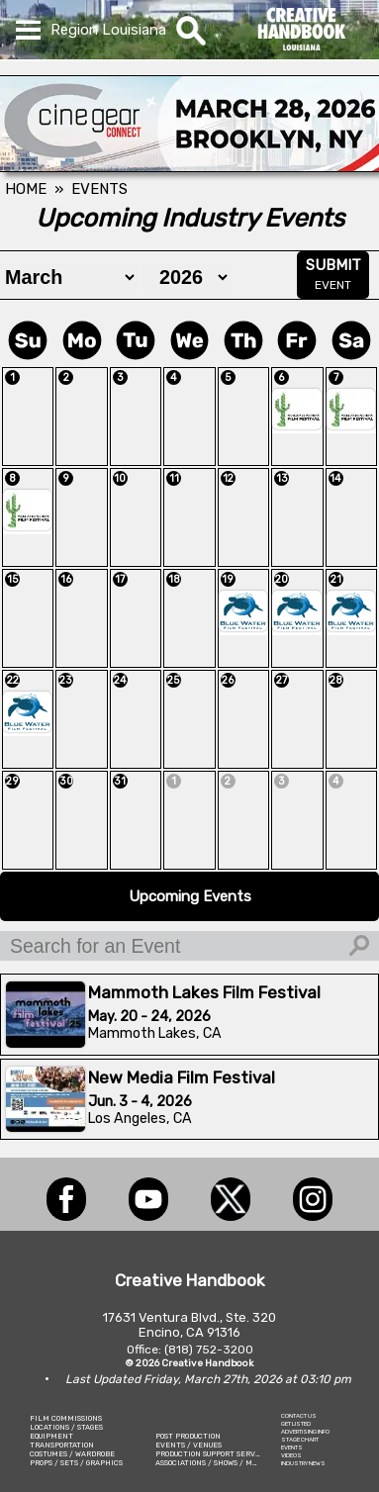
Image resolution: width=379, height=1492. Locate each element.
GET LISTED (296, 1424)
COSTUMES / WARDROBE (72, 1453)
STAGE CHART (300, 1440)
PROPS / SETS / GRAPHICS (76, 1462)
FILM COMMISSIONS (66, 1418)
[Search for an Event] (189, 946)
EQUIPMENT (51, 1436)
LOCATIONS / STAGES (66, 1427)
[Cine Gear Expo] (189, 166)
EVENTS (292, 1447)
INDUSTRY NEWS (303, 1463)
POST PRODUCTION (188, 1436)
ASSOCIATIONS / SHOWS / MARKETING (222, 1462)
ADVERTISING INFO (305, 1432)
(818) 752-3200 (208, 1349)
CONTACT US (299, 1416)
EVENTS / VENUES (188, 1445)
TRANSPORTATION (62, 1445)
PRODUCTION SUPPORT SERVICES (213, 1453)
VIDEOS (291, 1455)
